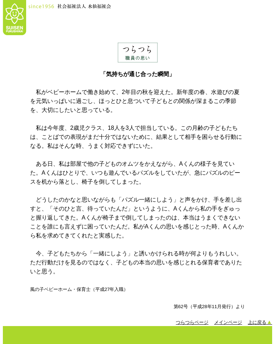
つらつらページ (192, 322)
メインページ (228, 322)
